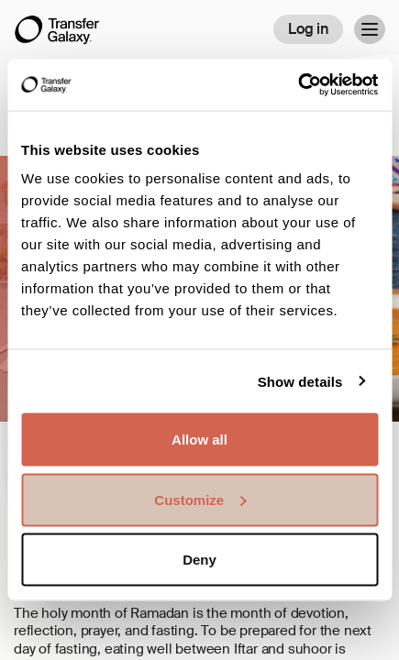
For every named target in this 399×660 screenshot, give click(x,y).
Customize (200, 499)
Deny (199, 559)
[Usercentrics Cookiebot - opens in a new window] (297, 85)
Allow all (199, 439)
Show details (300, 381)
